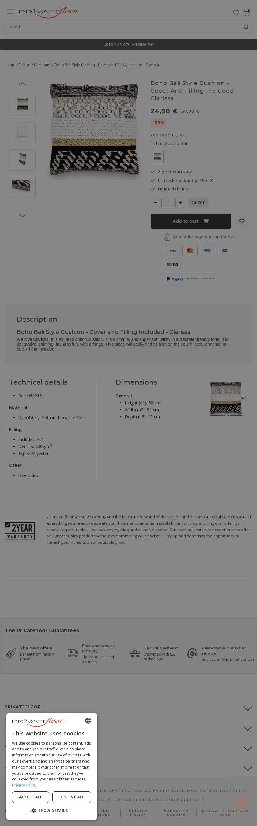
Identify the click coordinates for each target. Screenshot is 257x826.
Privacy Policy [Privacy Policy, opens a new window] (24, 785)
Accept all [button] (30, 797)
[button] (51, 810)
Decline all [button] (71, 797)
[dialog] (51, 766)
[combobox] (88, 721)
